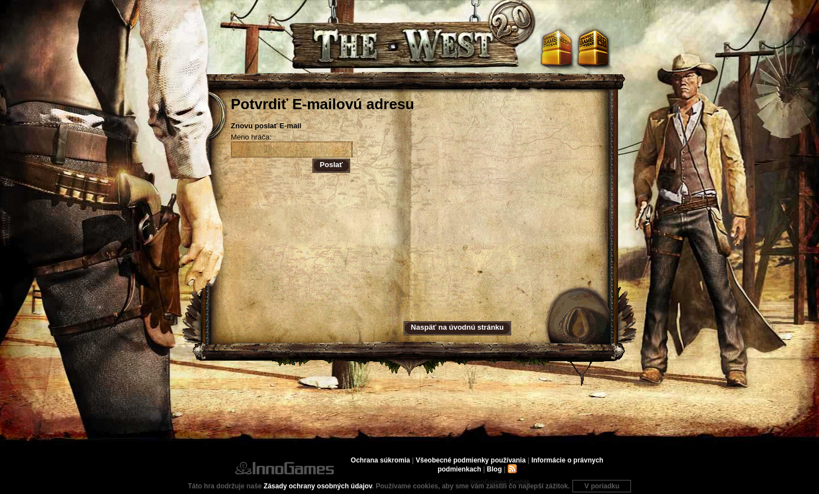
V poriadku (601, 486)
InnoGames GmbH (284, 468)
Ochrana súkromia (380, 460)
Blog (494, 469)
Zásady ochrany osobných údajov (317, 486)
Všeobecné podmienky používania (470, 460)
